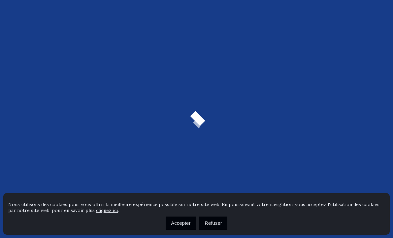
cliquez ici (107, 210)
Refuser (213, 223)
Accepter (180, 223)
